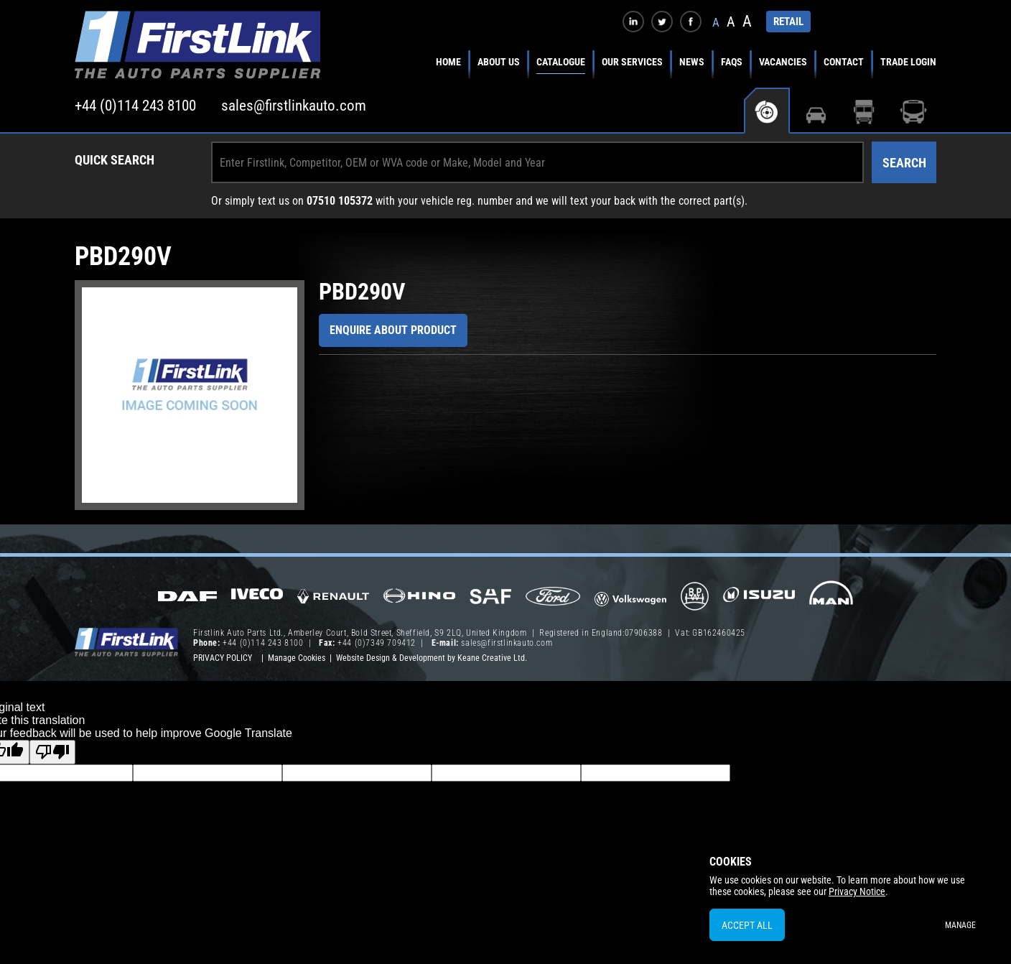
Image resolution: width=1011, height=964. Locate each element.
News (691, 62)
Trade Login (908, 62)
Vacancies (783, 62)
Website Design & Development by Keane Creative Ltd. (431, 658)
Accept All (747, 925)
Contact (844, 62)
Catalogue (560, 62)
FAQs (731, 62)
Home (448, 62)
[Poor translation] (52, 752)
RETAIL (788, 21)
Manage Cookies (296, 658)
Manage (960, 925)
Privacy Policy (222, 658)
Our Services (632, 62)
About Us (498, 62)
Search (904, 162)
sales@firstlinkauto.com (293, 105)
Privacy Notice (857, 891)
